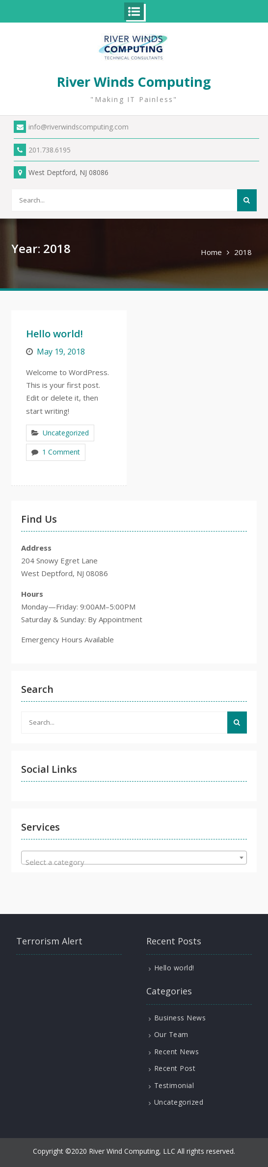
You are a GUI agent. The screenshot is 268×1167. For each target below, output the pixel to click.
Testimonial (174, 1085)
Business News (180, 1017)
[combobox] (134, 857)
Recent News (176, 1051)
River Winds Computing (134, 82)
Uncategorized (66, 432)
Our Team (171, 1034)
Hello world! (54, 333)
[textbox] (134, 861)
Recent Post (175, 1068)
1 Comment (61, 452)
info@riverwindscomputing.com (71, 126)
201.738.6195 (42, 149)
